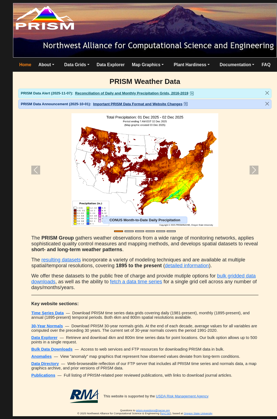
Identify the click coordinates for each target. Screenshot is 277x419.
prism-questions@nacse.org (153, 410)
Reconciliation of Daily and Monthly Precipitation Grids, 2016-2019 (131, 93)
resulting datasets (61, 260)
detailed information (187, 265)
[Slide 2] (129, 231)
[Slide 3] (139, 231)
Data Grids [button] (75, 64)
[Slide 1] (118, 231)
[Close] (267, 93)
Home (25, 64)
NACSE (165, 413)
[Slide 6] (171, 231)
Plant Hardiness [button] (190, 64)
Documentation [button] (235, 64)
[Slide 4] (150, 231)
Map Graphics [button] (146, 64)
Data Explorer (111, 64)
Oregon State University (198, 413)
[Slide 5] (160, 231)
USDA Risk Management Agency (182, 396)
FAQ (265, 64)
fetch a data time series (136, 281)
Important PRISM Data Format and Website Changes (138, 104)
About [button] (45, 64)
